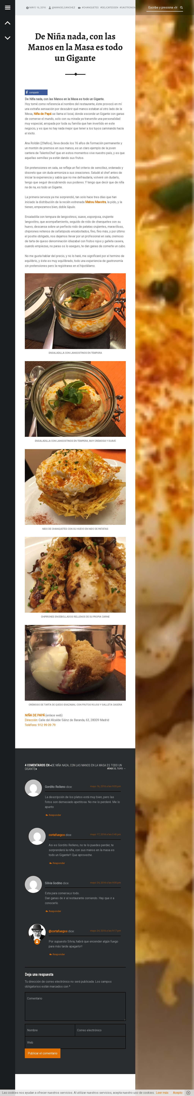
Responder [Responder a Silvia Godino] (55, 911)
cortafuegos (57, 835)
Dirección (31, 720)
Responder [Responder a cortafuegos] (59, 863)
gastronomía (129, 7)
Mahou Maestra (95, 202)
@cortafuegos (58, 931)
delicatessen (110, 7)
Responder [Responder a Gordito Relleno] (55, 815)
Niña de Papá (42, 114)
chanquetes (91, 7)
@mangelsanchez (63, 7)
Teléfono (31, 725)
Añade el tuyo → (116, 768)
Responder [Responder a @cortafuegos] (59, 954)
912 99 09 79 (47, 725)
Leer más (162, 1092)
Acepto (177, 1092)
